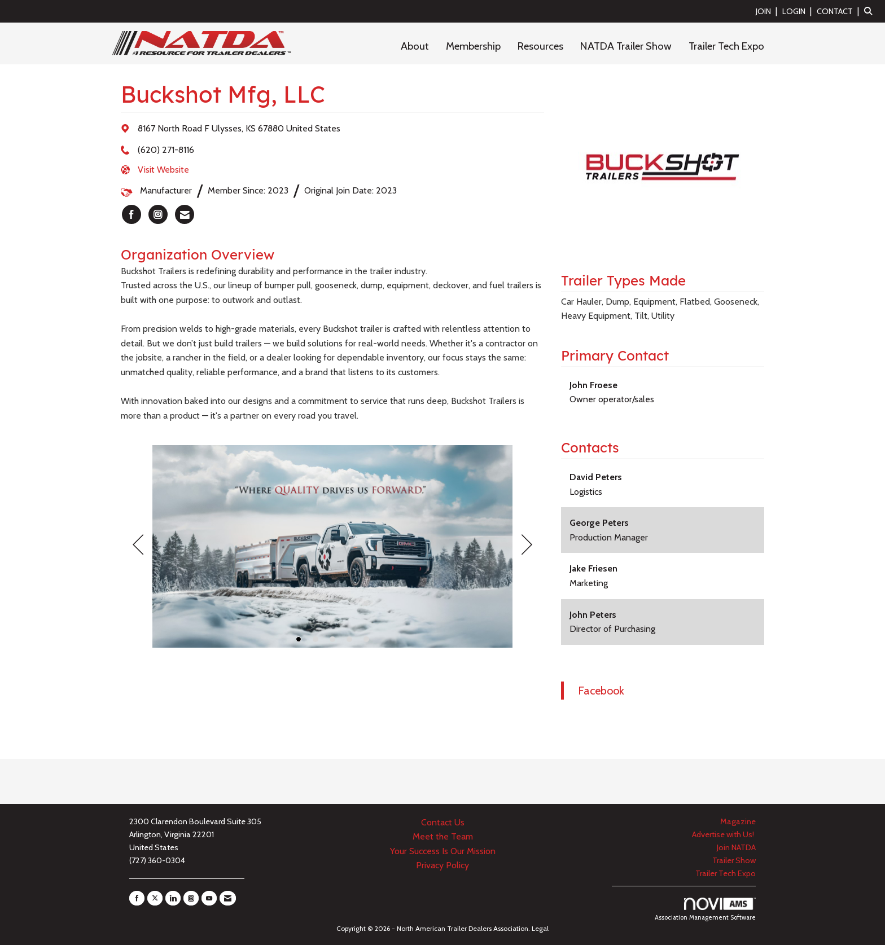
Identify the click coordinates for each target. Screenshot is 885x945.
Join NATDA (736, 847)
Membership (473, 45)
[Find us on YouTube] (209, 898)
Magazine (738, 821)
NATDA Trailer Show (626, 45)
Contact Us (443, 822)
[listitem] (768, 11)
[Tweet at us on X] (155, 898)
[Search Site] (870, 11)
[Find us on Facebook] (136, 898)
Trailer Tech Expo (726, 45)
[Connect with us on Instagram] (191, 898)
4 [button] (349, 639)
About (415, 45)
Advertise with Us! (724, 834)
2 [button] (315, 639)
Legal (540, 928)
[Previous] (138, 546)
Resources (540, 45)
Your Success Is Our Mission (443, 851)
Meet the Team (443, 836)
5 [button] (366, 639)
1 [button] (298, 639)
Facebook (601, 690)
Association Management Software (705, 909)
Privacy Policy (442, 865)
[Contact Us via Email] (228, 898)
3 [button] (332, 639)
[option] (332, 546)
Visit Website (163, 169)
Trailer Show (734, 860)
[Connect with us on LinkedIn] (173, 898)
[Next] (527, 546)
